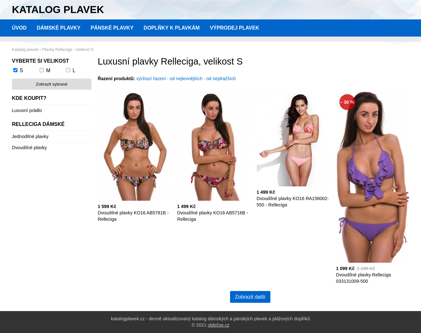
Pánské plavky (112, 28)
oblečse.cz (218, 325)
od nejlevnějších (186, 78)
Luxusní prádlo (27, 110)
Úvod (19, 28)
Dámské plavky (59, 28)
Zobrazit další (250, 297)
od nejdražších (221, 78)
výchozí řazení (151, 78)
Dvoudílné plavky (29, 147)
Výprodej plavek (234, 28)
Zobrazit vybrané (51, 84)
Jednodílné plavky (30, 136)
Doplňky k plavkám (172, 28)
